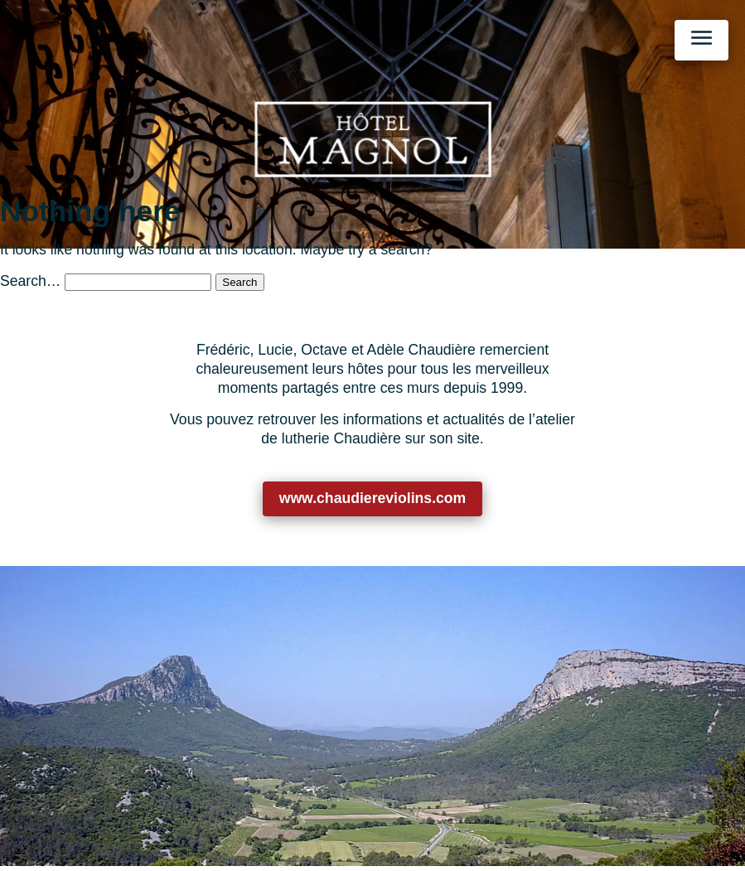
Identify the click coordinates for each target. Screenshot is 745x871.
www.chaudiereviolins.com (373, 498)
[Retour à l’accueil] (372, 139)
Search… (30, 281)
